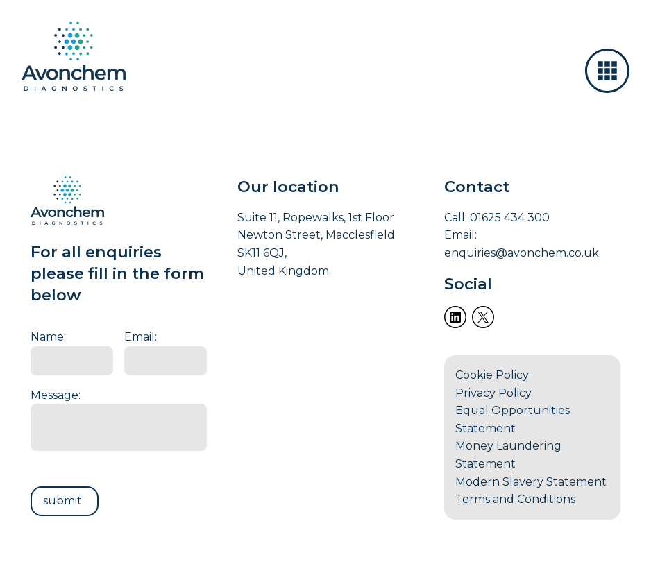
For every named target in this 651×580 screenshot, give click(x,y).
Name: (48, 336)
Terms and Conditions (515, 499)
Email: (140, 336)
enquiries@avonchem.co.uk (521, 252)
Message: (56, 395)
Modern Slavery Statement (531, 481)
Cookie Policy (492, 375)
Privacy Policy (493, 393)
